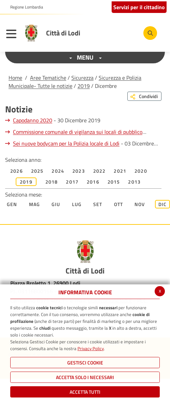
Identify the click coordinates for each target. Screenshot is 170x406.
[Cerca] (150, 33)
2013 (134, 181)
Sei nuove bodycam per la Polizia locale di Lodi (66, 143)
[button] (24, 7)
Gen (12, 204)
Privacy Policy (90, 348)
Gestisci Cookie (85, 362)
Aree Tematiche (48, 78)
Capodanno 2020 (32, 120)
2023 (78, 170)
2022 (99, 170)
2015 (114, 181)
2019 (83, 86)
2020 (140, 170)
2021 (120, 170)
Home (15, 78)
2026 (16, 170)
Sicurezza (82, 78)
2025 (37, 170)
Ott (118, 204)
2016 (93, 181)
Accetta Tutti (85, 391)
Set (97, 204)
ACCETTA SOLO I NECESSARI (85, 377)
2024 (58, 170)
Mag (34, 204)
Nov (139, 204)
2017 (72, 181)
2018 (51, 181)
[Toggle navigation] (13, 35)
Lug (77, 204)
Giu (56, 204)
